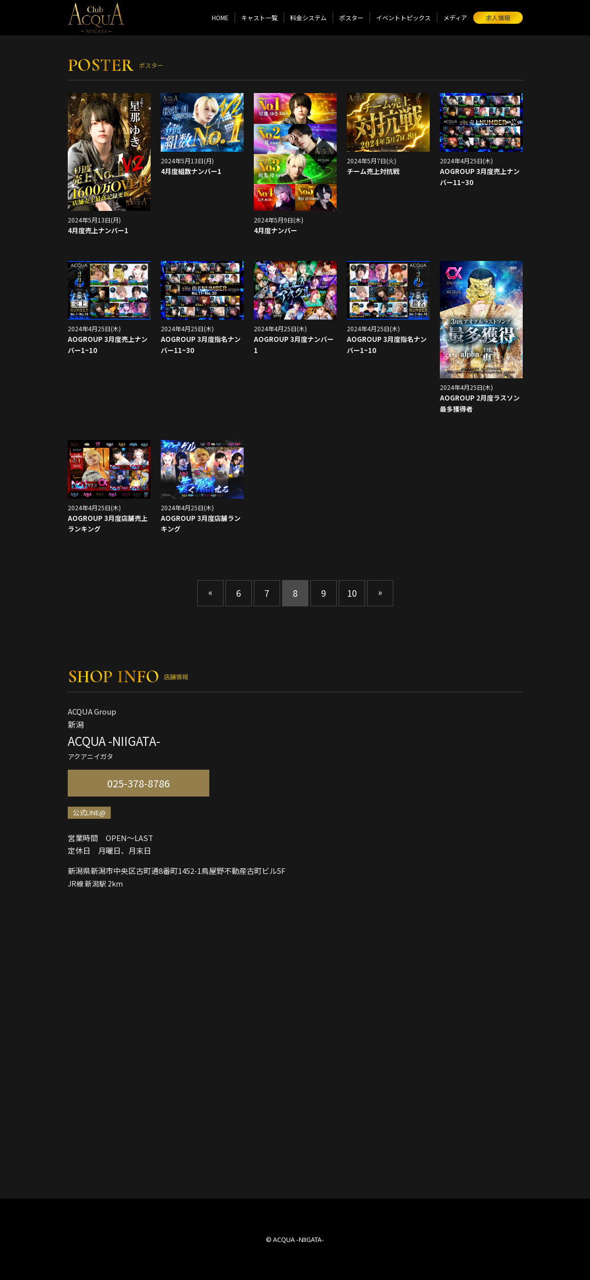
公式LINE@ (89, 812)
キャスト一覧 (259, 17)
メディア (455, 17)
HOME (220, 17)
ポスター (351, 17)
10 (351, 593)
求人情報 (498, 17)
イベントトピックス (403, 17)
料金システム (308, 17)
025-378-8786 (138, 783)
